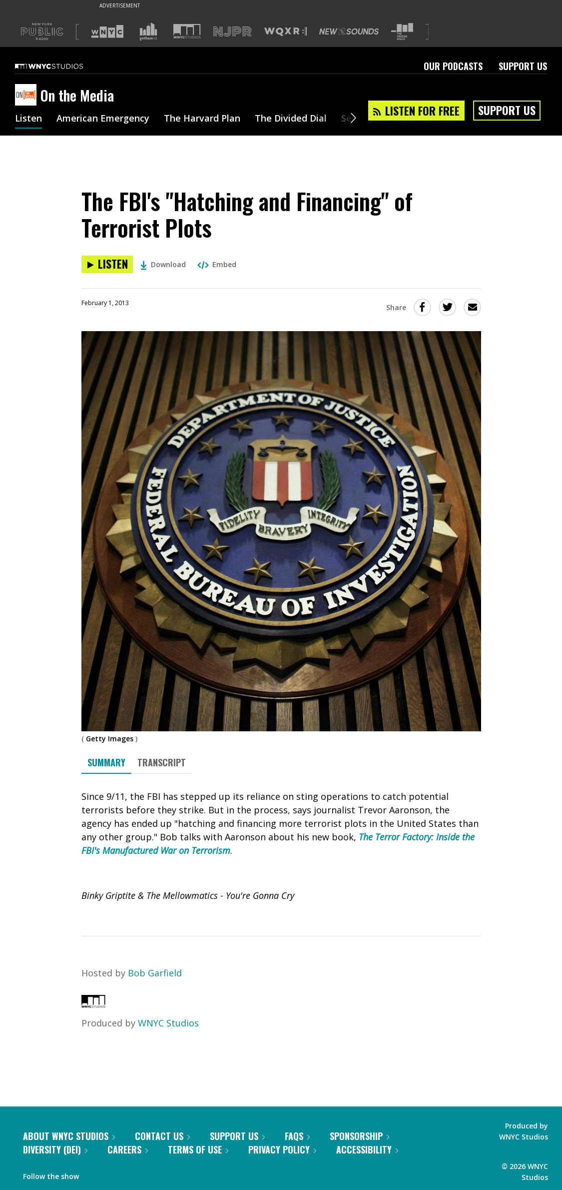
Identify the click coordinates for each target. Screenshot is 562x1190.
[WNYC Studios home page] (61, 66)
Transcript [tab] (161, 762)
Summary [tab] (106, 762)
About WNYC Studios (69, 1135)
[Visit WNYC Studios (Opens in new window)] (187, 31)
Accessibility (367, 1149)
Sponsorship (359, 1135)
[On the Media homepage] (27, 95)
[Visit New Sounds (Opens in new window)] (349, 31)
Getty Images (109, 738)
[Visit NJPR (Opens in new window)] (232, 32)
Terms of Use (198, 1149)
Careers (127, 1149)
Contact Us (162, 1135)
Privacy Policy (282, 1149)
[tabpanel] (281, 846)
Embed (216, 264)
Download (163, 264)
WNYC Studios (168, 1023)
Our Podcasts (453, 66)
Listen (28, 119)
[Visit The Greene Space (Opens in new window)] (402, 32)
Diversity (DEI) (55, 1149)
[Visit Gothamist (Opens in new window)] (148, 32)
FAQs (297, 1135)
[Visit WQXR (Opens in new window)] (285, 32)
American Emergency (102, 119)
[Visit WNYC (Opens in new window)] (107, 31)
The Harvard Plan (202, 119)
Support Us (523, 66)
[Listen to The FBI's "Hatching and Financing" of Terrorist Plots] (107, 264)
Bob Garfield (155, 973)
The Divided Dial (291, 119)
